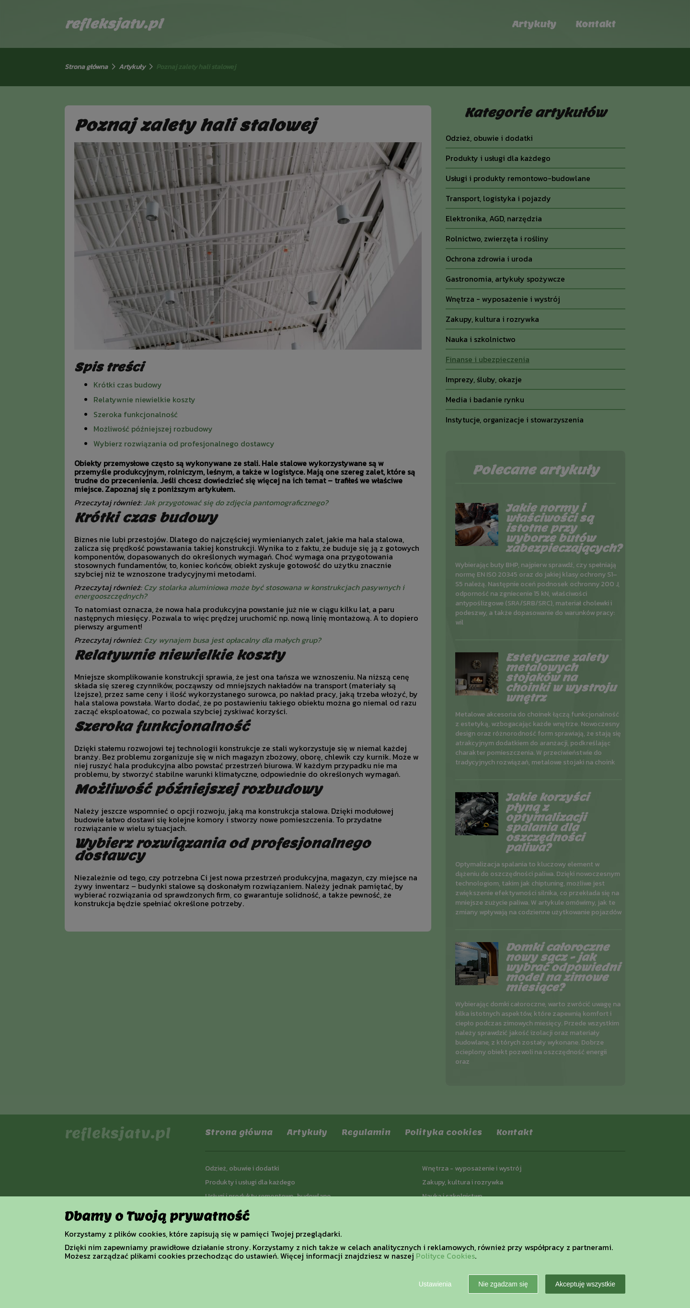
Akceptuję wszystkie (585, 1284)
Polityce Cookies (445, 1256)
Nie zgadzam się (503, 1284)
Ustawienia (435, 1284)
